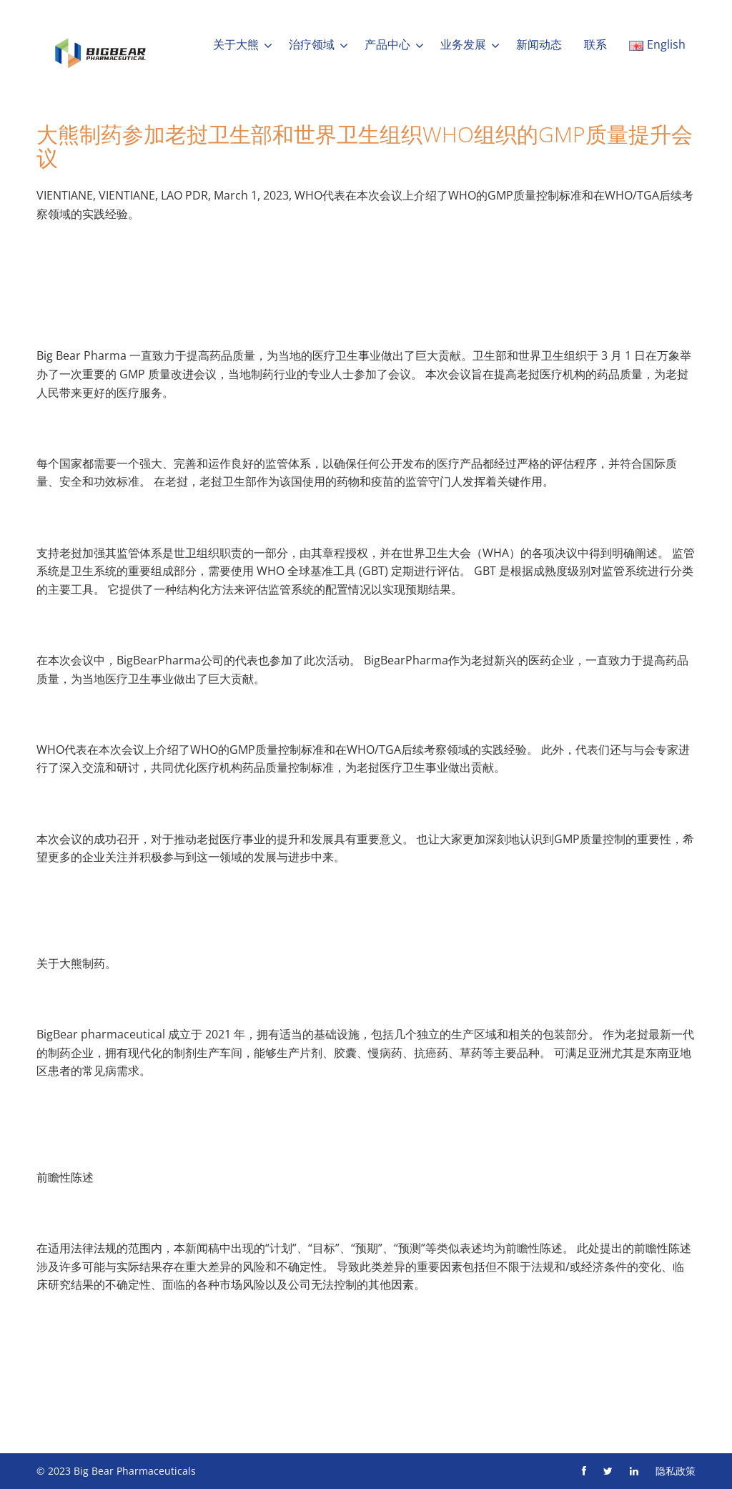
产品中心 (387, 44)
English (657, 44)
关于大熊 (236, 44)
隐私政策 (676, 1471)
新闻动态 (539, 44)
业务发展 (463, 44)
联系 (595, 44)
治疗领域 (312, 44)
